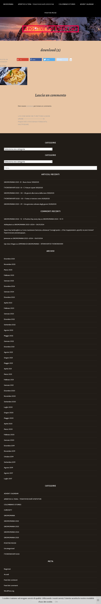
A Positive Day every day (50, 28)
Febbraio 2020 (9, 435)
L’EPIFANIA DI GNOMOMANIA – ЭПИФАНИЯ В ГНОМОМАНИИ (40, 244)
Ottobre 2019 (9, 457)
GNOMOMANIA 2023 (11, 526)
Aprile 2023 (8, 303)
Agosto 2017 (8, 473)
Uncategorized (9, 548)
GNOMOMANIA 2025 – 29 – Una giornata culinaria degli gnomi (26, 204)
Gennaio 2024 (9, 292)
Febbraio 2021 (9, 380)
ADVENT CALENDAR (87, 4)
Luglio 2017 (8, 479)
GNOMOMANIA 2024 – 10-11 (53, 219)
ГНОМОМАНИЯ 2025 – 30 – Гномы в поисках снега (22, 199)
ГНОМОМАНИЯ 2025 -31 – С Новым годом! (19, 188)
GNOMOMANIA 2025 (11, 537)
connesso (29, 106)
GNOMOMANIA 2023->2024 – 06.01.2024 (29, 224)
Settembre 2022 (9, 325)
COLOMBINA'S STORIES (12, 505)
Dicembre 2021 (9, 347)
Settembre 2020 (10, 402)
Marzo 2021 (8, 374)
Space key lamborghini (12, 230)
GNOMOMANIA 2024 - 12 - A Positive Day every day (22, 219)
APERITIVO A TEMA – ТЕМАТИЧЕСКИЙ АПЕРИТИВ (36, 4)
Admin (4, 66)
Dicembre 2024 (9, 286)
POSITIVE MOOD (51, 13)
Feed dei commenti (11, 585)
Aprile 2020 (8, 424)
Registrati (7, 569)
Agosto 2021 (8, 352)
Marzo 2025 (8, 270)
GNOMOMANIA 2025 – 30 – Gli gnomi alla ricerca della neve (25, 193)
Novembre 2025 (9, 264)
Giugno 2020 (8, 413)
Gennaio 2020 (9, 440)
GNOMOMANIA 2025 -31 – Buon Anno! (17, 182)
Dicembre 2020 (9, 391)
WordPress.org (9, 591)
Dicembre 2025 (9, 259)
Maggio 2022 (8, 336)
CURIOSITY (8, 510)
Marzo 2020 (8, 429)
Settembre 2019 (9, 462)
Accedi (6, 574)
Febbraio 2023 (9, 308)
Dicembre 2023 (9, 297)
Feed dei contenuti (10, 580)
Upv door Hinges (10, 244)
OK (56, 602)
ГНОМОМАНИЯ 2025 (11, 554)
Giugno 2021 (8, 358)
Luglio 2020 (8, 407)
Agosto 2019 (8, 468)
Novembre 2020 (10, 396)
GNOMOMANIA (8, 4)
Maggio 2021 (8, 363)
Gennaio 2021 (9, 385)
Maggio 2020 (9, 418)
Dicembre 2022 (9, 319)
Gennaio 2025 (9, 281)
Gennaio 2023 (9, 314)
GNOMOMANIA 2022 (11, 521)
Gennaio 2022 (9, 341)
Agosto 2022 (8, 330)
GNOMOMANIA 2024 (11, 532)
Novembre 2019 (9, 451)
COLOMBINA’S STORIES (67, 4)
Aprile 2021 (8, 369)
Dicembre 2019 (9, 446)
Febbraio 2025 (9, 275)
